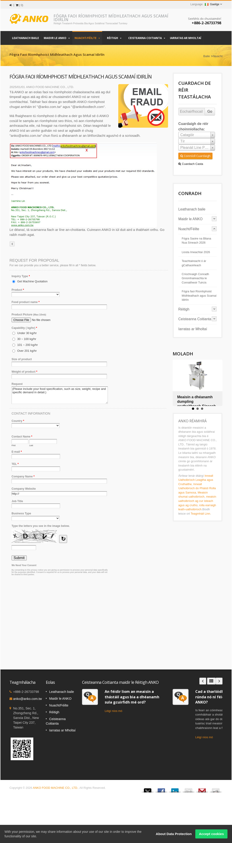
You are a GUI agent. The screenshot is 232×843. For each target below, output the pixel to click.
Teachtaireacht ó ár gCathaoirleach (194, 263)
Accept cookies (211, 834)
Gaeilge (212, 4)
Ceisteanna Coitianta (146, 38)
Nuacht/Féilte (87, 38)
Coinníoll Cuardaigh (195, 156)
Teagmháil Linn (200, 513)
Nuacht (217, 56)
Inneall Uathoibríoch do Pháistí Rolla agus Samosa (197, 488)
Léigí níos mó (113, 711)
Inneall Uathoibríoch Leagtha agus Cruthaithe (195, 480)
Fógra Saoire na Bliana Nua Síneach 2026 (196, 240)
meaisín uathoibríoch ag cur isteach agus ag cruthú (197, 501)
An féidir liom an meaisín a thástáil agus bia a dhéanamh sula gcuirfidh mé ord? (132, 697)
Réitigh (114, 38)
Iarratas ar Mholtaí (185, 38)
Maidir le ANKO (56, 38)
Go (209, 111)
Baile (206, 56)
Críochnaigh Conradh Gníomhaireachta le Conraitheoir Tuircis (195, 278)
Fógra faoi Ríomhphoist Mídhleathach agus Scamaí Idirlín (199, 295)
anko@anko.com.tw (27, 699)
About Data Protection (174, 834)
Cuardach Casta (190, 164)
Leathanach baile (25, 38)
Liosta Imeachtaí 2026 (196, 252)
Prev (202, 681)
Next (219, 681)
